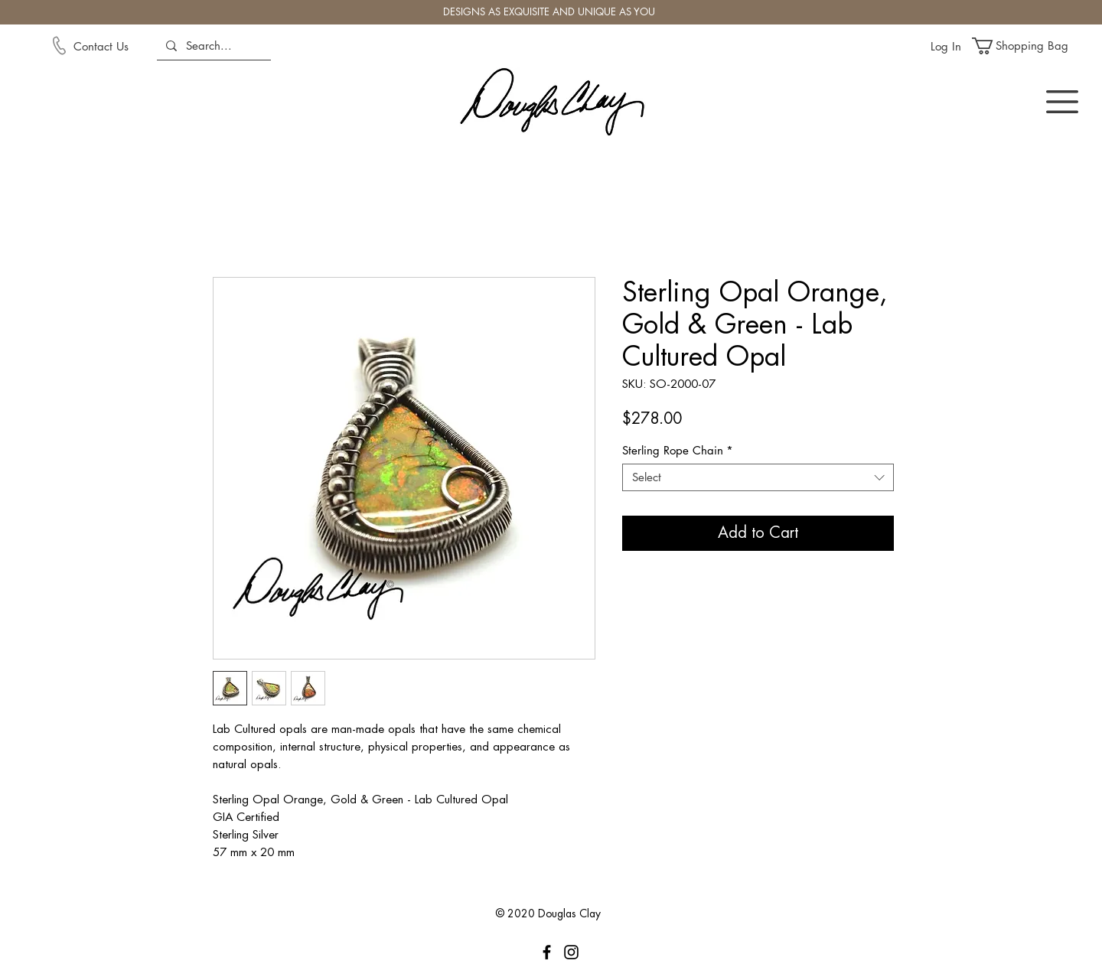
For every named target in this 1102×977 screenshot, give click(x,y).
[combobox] (758, 477)
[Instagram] (571, 952)
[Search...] (212, 45)
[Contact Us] (113, 46)
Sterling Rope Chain (677, 451)
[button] (1029, 45)
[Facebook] (546, 952)
